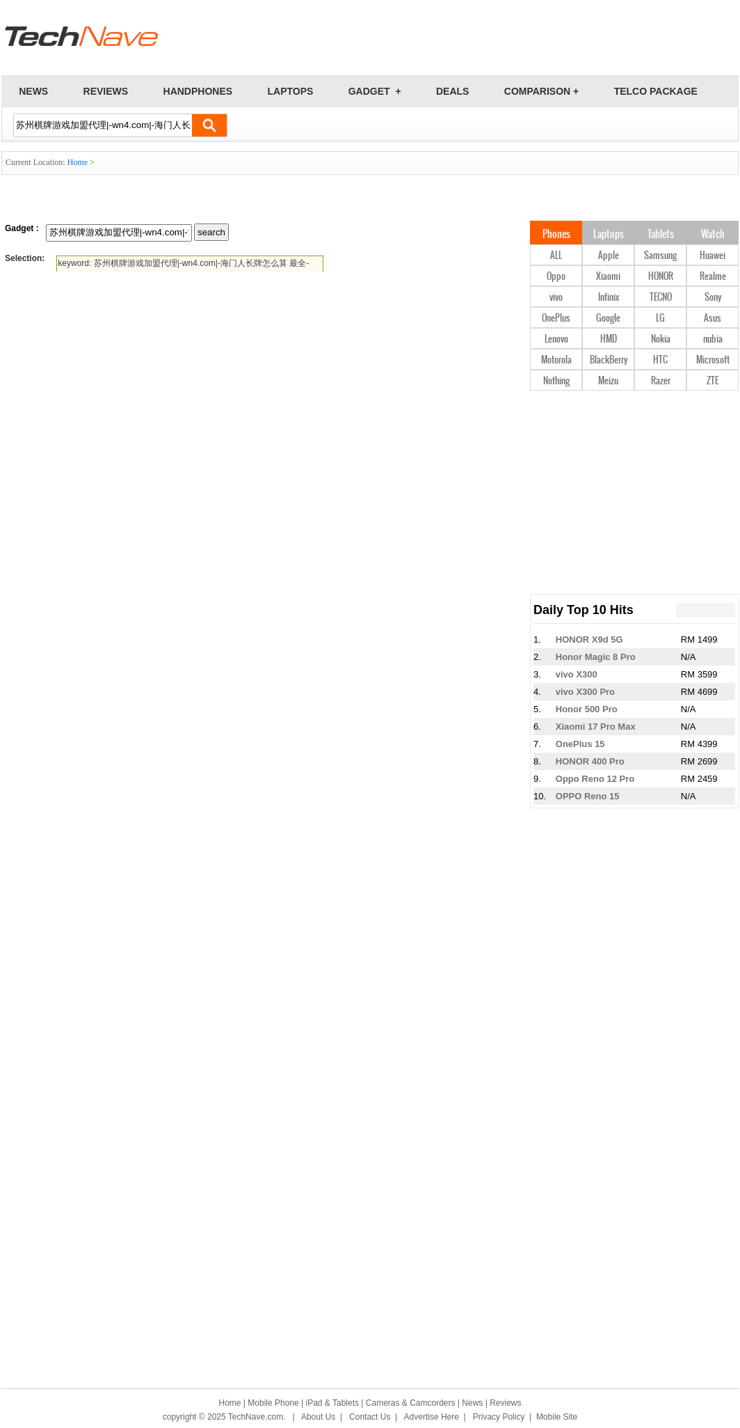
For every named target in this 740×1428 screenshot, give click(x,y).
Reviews (505, 1403)
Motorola (556, 360)
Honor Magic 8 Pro (596, 657)
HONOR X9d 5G (589, 639)
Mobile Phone (273, 1403)
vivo (556, 297)
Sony (713, 297)
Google (608, 318)
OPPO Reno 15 (588, 796)
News (472, 1403)
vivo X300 (576, 674)
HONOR (660, 277)
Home (77, 162)
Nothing (556, 381)
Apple (608, 256)
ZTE (712, 381)
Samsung (660, 256)
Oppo (556, 277)
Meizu (608, 381)
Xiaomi (608, 277)
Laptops (608, 234)
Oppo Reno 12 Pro (595, 779)
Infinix (608, 297)
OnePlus (556, 318)
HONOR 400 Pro (590, 761)
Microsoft (713, 360)
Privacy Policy (499, 1417)
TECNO (661, 297)
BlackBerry (608, 360)
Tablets (661, 234)
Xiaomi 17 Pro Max (596, 726)
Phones (556, 234)
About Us (318, 1417)
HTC (660, 360)
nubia (713, 339)
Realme (713, 277)
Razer (660, 381)
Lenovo (556, 339)
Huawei (712, 256)
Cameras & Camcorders (411, 1403)
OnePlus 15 (580, 744)
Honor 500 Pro (587, 709)
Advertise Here (431, 1417)
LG (660, 318)
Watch (713, 234)
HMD (608, 339)
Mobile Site (556, 1417)
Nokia (660, 339)
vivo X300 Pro (585, 691)
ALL (556, 256)
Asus (712, 318)
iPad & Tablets (333, 1403)
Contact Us (369, 1417)
